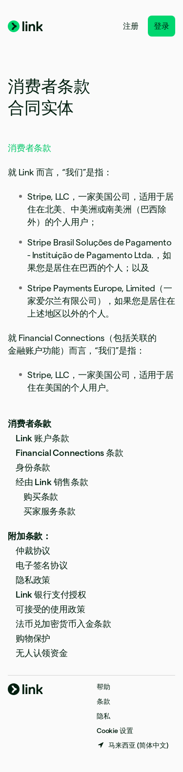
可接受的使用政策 (50, 609)
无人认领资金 (42, 653)
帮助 (103, 686)
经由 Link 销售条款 (52, 482)
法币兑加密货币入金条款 (63, 623)
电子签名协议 (42, 565)
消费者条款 (29, 423)
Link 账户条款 (42, 438)
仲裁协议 (33, 550)
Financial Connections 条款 (69, 452)
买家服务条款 (49, 511)
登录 (161, 26)
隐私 (103, 716)
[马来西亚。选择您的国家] (132, 745)
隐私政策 (33, 579)
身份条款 (33, 467)
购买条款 (40, 496)
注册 (131, 26)
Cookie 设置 (115, 730)
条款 (103, 701)
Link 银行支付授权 (51, 594)
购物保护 (33, 638)
